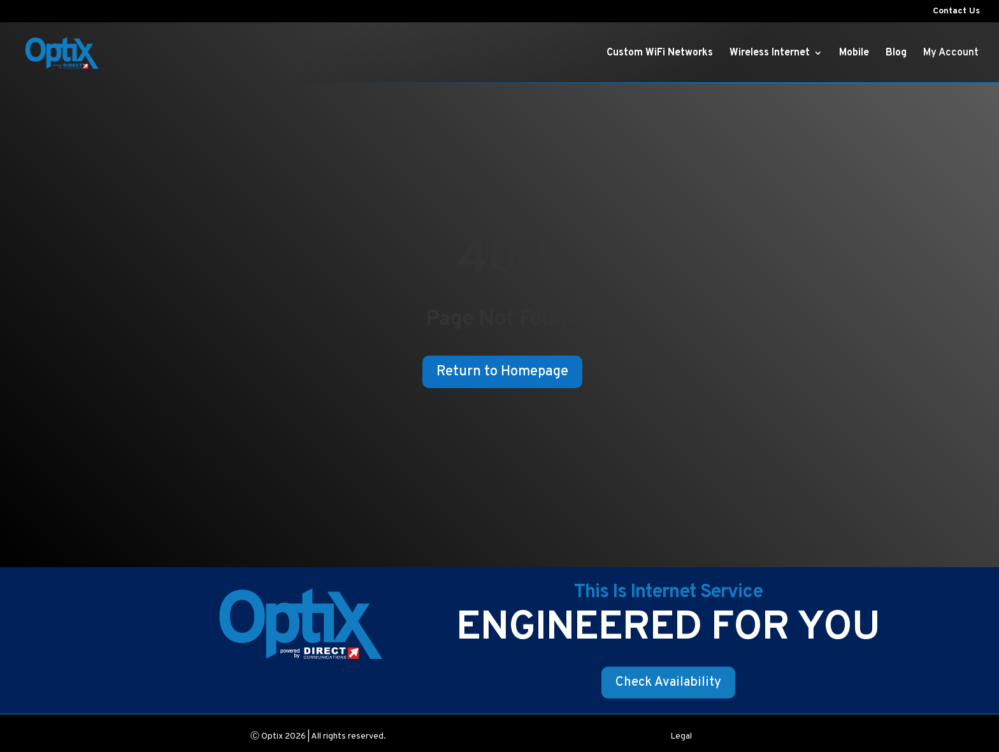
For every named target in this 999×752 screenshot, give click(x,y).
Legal (681, 737)
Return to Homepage (502, 371)
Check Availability (668, 682)
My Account (951, 53)
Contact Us (956, 12)
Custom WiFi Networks (660, 53)
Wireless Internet (769, 53)
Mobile (854, 53)
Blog (896, 53)
